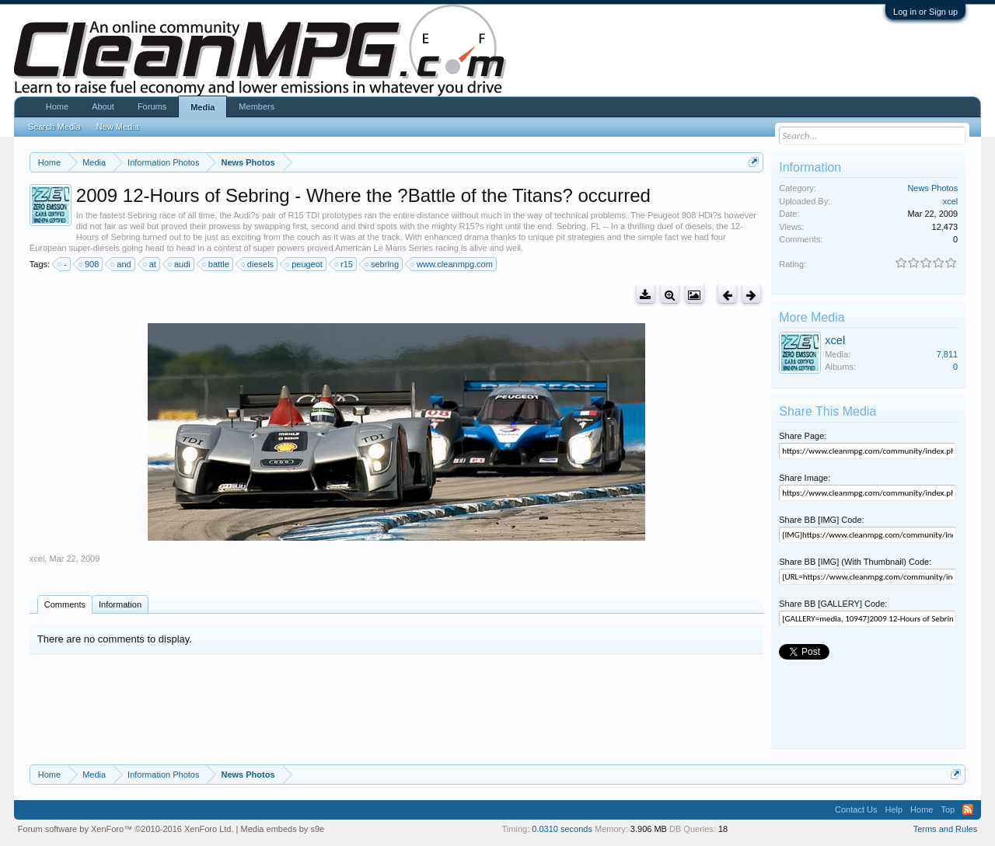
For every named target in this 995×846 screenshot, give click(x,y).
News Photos (932, 188)
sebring (382, 264)
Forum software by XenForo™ (126, 829)
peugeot (305, 264)
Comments (65, 604)
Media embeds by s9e (283, 829)
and (121, 264)
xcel (37, 558)
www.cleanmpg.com (452, 264)
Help (893, 809)
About (103, 106)
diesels (258, 264)
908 (89, 264)
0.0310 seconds (562, 829)
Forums (152, 106)
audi (179, 264)
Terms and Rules (945, 829)
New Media (117, 126)
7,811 (947, 354)
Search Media (54, 126)
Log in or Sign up (925, 11)
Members (256, 106)
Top (948, 809)
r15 (344, 264)
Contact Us (856, 809)
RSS (967, 809)
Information (120, 604)
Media (202, 107)
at (150, 264)
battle (216, 264)
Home (57, 106)
